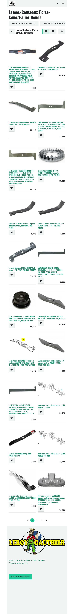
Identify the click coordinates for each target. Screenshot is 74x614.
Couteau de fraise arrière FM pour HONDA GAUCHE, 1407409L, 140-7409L (22, 225)
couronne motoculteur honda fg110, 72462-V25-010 (51, 454)
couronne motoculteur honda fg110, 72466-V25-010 (51, 406)
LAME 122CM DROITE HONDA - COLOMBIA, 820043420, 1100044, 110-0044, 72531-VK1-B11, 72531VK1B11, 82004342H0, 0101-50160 (50, 272)
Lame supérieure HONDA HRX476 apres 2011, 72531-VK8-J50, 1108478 (51, 317)
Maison (12, 560)
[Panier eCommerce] (57, 3)
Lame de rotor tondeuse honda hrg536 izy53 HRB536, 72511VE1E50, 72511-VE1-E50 (22, 497)
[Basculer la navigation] (63, 3)
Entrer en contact (20, 576)
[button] (11, 86)
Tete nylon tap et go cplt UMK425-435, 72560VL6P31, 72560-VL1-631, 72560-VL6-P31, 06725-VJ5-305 (22, 318)
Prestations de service (18, 563)
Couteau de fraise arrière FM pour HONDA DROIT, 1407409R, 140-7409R (51, 225)
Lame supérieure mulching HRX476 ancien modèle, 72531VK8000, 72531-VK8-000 (51, 362)
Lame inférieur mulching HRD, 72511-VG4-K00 (20, 454)
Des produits (39, 560)
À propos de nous (25, 560)
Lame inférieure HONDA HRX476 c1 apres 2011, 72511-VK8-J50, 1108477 (22, 269)
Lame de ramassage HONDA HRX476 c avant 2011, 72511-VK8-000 (22, 123)
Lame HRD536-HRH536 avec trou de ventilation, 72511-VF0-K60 (51, 68)
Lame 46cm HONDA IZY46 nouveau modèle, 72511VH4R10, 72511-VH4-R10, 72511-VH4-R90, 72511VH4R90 (22, 362)
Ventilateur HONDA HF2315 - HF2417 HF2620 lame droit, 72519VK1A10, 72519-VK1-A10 (49, 172)
